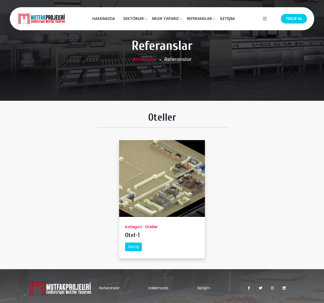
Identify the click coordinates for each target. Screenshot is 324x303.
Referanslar (109, 288)
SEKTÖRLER (133, 18)
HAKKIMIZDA (103, 18)
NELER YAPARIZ (165, 18)
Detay (133, 246)
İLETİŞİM (227, 18)
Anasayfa (144, 59)
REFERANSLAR (199, 18)
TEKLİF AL (294, 18)
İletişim (203, 288)
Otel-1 (132, 235)
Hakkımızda (158, 288)
